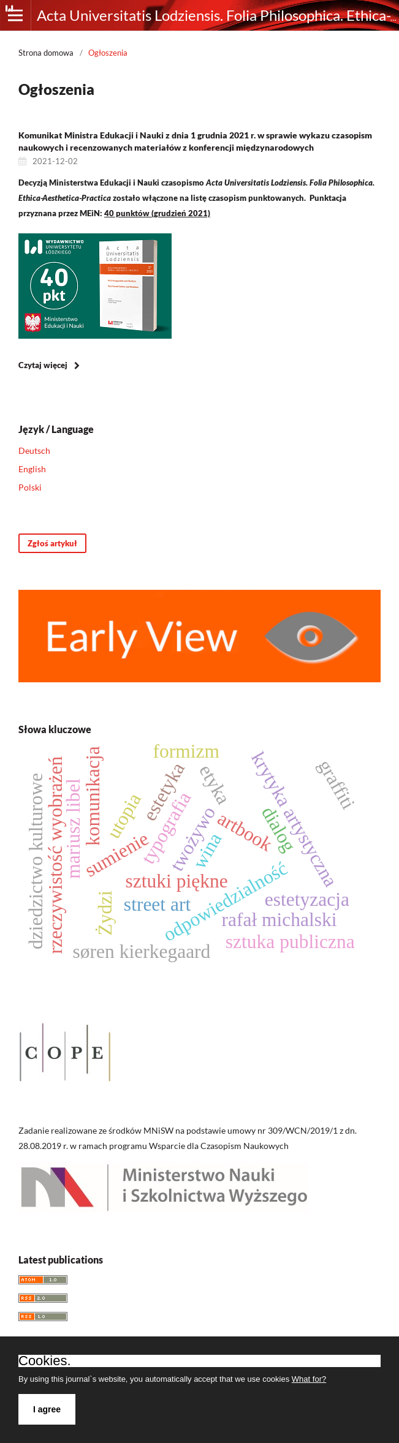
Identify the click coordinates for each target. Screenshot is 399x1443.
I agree (47, 1409)
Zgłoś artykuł (52, 543)
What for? (309, 1379)
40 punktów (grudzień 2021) (157, 213)
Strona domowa (46, 53)
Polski (30, 487)
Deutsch (34, 450)
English (32, 469)
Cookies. (44, 1361)
